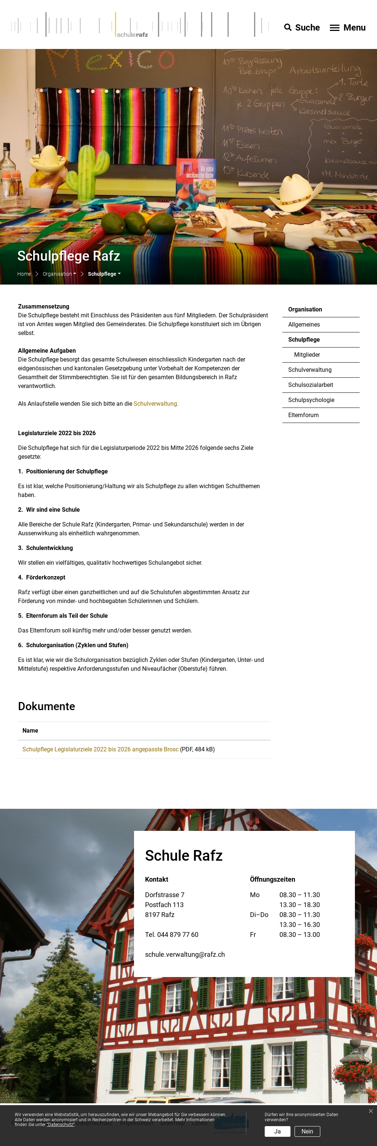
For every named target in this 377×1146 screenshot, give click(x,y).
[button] (59, 274)
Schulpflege (308, 341)
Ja (277, 1131)
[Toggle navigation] (347, 27)
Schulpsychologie (311, 399)
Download (250, 751)
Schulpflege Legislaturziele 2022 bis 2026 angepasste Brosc (100, 749)
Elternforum (303, 415)
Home (24, 274)
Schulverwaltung (310, 369)
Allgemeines (304, 324)
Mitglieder (307, 354)
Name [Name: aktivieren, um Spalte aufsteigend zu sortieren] (30, 730)
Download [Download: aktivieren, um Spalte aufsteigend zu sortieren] (247, 730)
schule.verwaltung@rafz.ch (185, 957)
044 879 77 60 (177, 937)
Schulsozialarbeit (310, 384)
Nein (307, 1131)
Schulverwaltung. (160, 403)
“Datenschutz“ (61, 1124)
